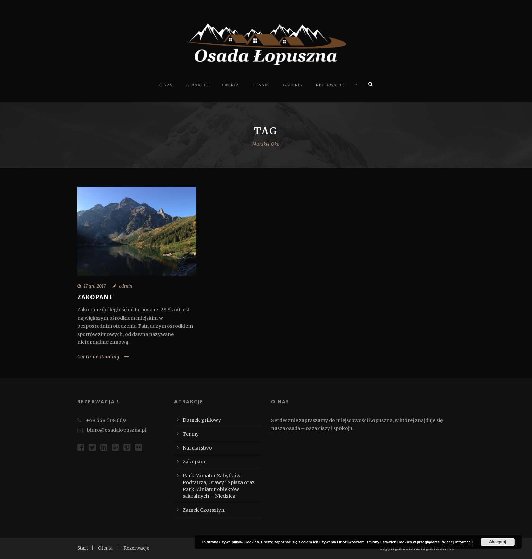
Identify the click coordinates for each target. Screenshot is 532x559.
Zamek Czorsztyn (204, 510)
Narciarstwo (197, 448)
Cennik (260, 84)
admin (125, 286)
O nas (165, 84)
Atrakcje (197, 84)
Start (82, 548)
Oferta (230, 84)
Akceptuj (497, 542)
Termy (191, 434)
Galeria (292, 84)
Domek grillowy (202, 420)
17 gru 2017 (95, 286)
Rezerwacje (330, 84)
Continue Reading (103, 357)
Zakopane (95, 297)
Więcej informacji (457, 542)
